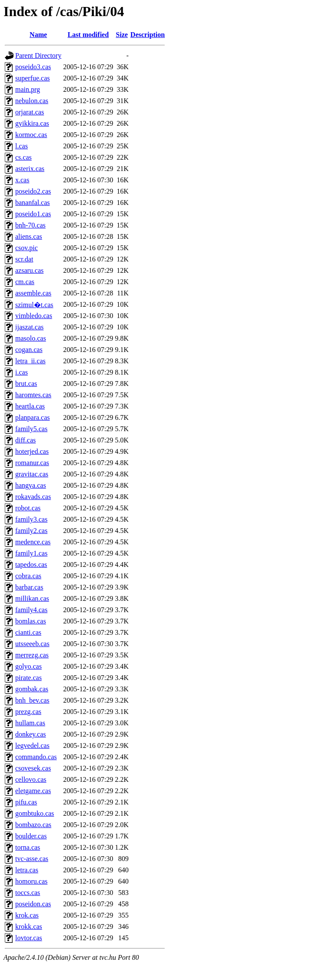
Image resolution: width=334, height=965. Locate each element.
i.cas (21, 372)
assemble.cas (33, 293)
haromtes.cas (33, 395)
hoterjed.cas (32, 451)
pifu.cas (26, 802)
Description (147, 34)
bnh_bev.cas (32, 700)
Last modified (88, 34)
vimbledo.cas (33, 315)
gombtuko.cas (34, 813)
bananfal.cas (32, 202)
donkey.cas (30, 734)
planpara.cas (32, 417)
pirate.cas (28, 677)
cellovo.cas (31, 779)
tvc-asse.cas (31, 858)
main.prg (27, 89)
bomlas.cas (30, 621)
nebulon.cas (31, 100)
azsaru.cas (29, 270)
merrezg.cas (32, 655)
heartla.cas (30, 406)
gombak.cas (31, 689)
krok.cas (27, 915)
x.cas (22, 180)
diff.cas (25, 440)
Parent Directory (38, 55)
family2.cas (31, 530)
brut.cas (26, 383)
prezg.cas (28, 711)
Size (122, 34)
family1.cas (31, 553)
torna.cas (27, 847)
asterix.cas (29, 168)
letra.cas (26, 870)
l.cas (21, 146)
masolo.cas (30, 338)
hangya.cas (30, 485)
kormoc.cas (31, 134)
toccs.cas (27, 892)
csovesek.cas (33, 768)
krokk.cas (28, 926)
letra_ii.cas (30, 361)
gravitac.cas (31, 474)
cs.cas (23, 157)
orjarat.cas (29, 112)
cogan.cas (29, 349)
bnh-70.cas (30, 225)
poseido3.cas (33, 66)
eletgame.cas (33, 790)
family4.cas (31, 609)
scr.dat (24, 259)
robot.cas (27, 508)
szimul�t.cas (34, 304)
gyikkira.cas (32, 123)
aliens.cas (28, 236)
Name (38, 34)
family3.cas (31, 519)
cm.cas (24, 281)
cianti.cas (28, 632)
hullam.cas (30, 723)
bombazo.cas (33, 824)
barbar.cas (29, 587)
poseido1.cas (33, 214)
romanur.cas (32, 462)
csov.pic (26, 247)
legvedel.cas (32, 745)
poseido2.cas (33, 191)
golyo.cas (28, 666)
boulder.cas (31, 836)
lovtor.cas (28, 938)
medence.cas (32, 542)
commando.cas (36, 757)
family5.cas (31, 428)
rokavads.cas (33, 496)
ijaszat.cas (29, 327)
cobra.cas (28, 576)
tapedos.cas (31, 564)
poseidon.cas (33, 904)
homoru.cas (31, 881)
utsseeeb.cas (32, 643)
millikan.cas (32, 598)
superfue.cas (32, 78)
